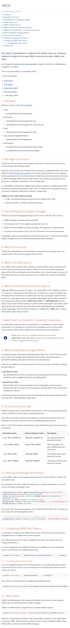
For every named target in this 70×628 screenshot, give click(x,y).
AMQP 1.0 (9, 53)
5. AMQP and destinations (11, 25)
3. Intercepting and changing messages (16, 20)
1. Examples (6, 14)
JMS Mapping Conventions (20, 173)
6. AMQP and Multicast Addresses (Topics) (17, 27)
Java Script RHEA (10, 92)
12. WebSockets (7, 46)
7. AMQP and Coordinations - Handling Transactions (21, 30)
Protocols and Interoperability (25, 64)
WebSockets (15, 600)
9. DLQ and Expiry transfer (11, 35)
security (27, 254)
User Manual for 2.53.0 (11, 11)
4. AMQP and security (9, 22)
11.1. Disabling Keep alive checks (15, 43)
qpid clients (8, 80)
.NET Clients (8, 84)
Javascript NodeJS (11, 88)
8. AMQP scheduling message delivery (15, 33)
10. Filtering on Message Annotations (15, 38)
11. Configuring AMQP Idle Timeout (14, 40)
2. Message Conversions (10, 17)
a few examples (26, 105)
